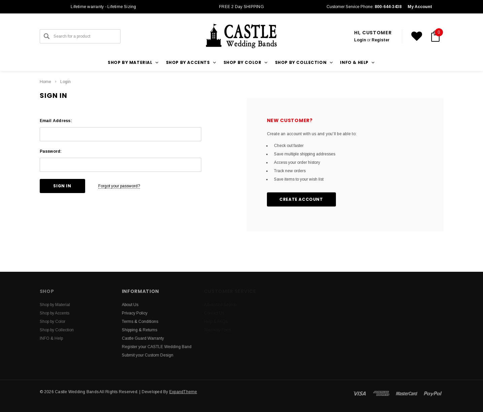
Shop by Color (52, 321)
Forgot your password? (119, 186)
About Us (130, 304)
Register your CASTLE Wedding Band (157, 346)
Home (45, 81)
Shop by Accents (54, 313)
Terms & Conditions (140, 321)
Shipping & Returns (139, 330)
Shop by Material (55, 304)
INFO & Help (51, 338)
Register (380, 40)
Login (360, 40)
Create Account (301, 199)
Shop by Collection (57, 330)
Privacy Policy (134, 313)
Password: (51, 151)
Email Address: (56, 120)
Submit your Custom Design (147, 355)
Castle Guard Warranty (143, 338)
